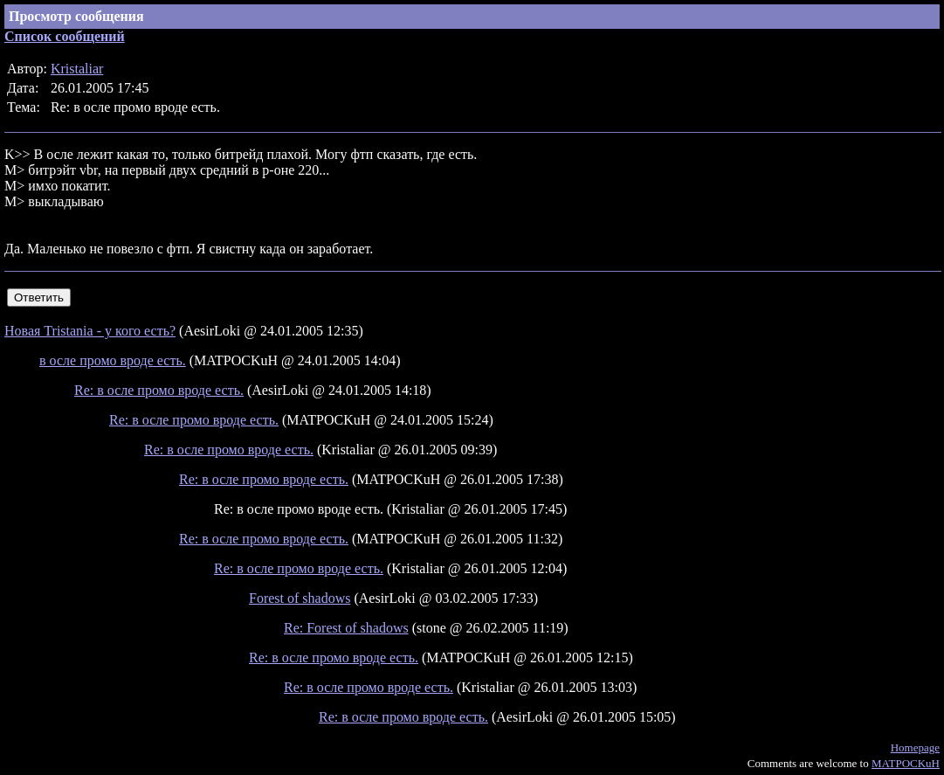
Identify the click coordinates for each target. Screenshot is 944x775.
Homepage (915, 747)
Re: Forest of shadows (346, 627)
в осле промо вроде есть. (112, 360)
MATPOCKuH (906, 763)
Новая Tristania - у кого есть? (90, 330)
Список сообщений (64, 36)
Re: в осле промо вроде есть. (159, 390)
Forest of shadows (299, 598)
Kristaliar (77, 68)
